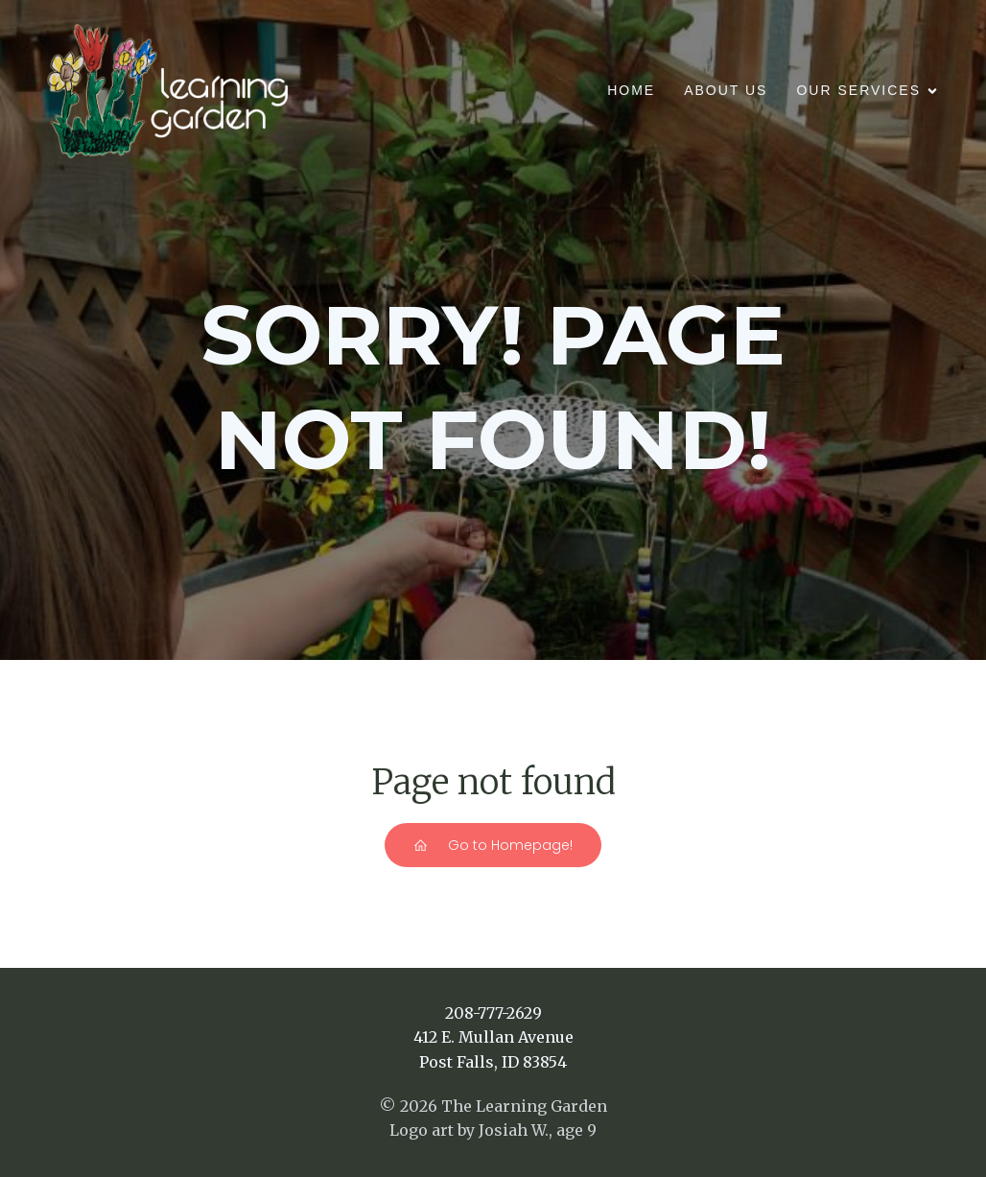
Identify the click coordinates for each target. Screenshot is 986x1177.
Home (631, 90)
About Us (725, 90)
